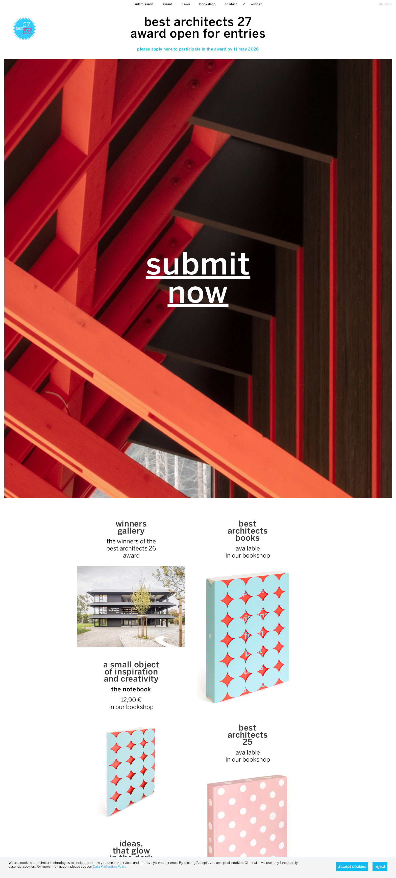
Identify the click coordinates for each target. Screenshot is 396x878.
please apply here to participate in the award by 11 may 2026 (198, 49)
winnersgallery (131, 527)
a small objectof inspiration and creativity (131, 672)
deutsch (385, 4)
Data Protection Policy (110, 866)
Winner (256, 4)
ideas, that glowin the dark (131, 851)
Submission (143, 4)
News (186, 4)
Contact (231, 4)
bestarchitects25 (248, 735)
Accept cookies (352, 866)
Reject (380, 866)
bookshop (207, 4)
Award (167, 4)
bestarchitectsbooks (248, 531)
